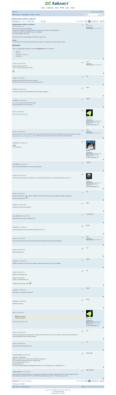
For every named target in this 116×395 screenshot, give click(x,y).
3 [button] (93, 21)
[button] (86, 21)
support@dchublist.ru (31, 30)
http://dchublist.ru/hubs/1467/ (20, 321)
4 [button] (95, 21)
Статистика (49, 7)
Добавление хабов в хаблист (24, 19)
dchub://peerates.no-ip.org (94, 122)
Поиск (56, 7)
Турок (87, 129)
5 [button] (97, 21)
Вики (67, 7)
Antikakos (88, 150)
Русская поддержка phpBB (58, 391)
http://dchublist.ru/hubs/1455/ (20, 114)
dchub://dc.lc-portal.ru (93, 183)
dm (86, 116)
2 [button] (91, 21)
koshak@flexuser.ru (59, 365)
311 (92, 27)
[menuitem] (101, 12)
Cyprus (87, 179)
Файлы (72, 7)
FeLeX (87, 61)
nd (86, 24)
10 (92, 152)
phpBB (55, 389)
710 (92, 119)
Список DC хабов (58, 3)
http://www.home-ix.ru (18, 135)
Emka (87, 236)
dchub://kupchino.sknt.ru (93, 154)
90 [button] (101, 21)
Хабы (43, 7)
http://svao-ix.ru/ (29, 135)
